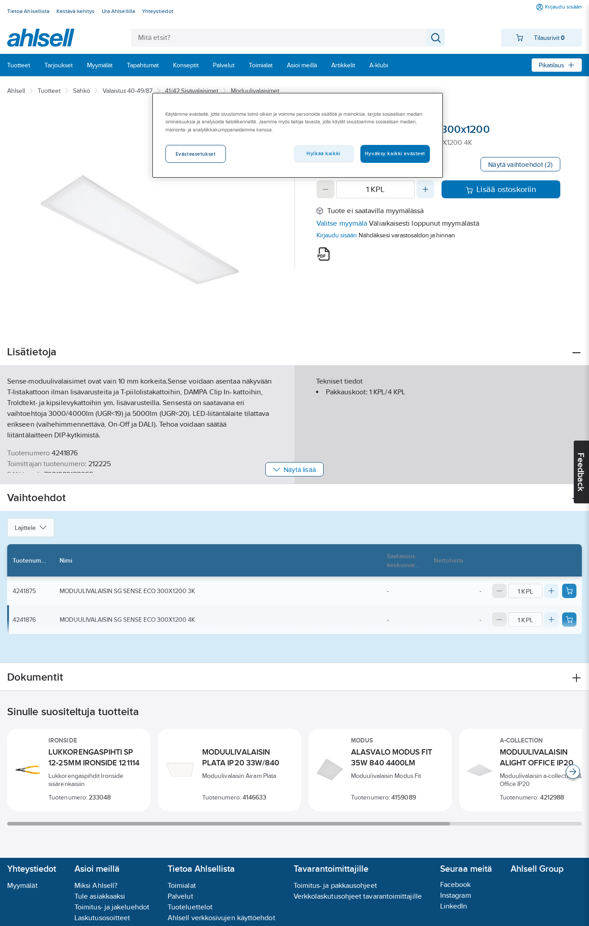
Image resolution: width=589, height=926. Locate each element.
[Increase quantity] (425, 189)
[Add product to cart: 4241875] (569, 591)
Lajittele (31, 527)
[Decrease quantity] (325, 189)
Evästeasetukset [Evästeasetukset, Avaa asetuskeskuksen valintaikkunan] (196, 154)
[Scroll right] (573, 771)
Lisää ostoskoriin (501, 189)
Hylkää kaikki (323, 153)
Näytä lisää (294, 469)
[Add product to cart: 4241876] (569, 619)
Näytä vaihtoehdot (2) (520, 164)
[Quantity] (375, 189)
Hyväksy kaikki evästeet (395, 153)
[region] (297, 135)
